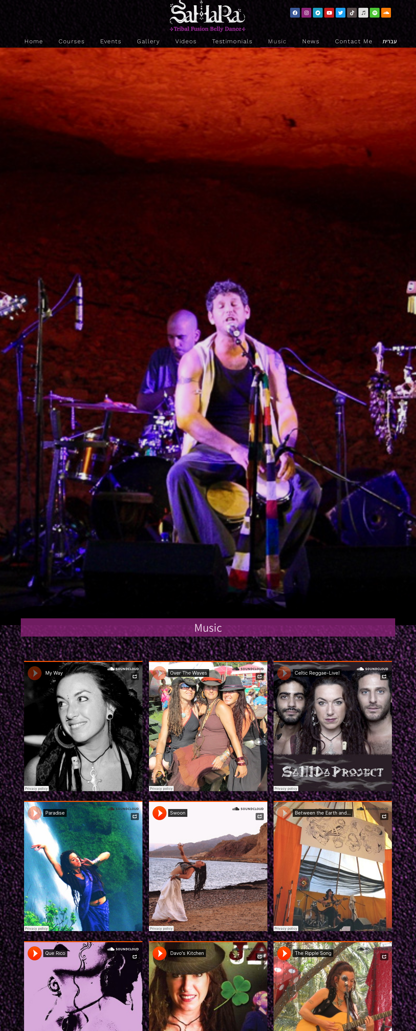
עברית (389, 41)
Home (33, 41)
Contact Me (353, 41)
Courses (72, 41)
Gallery (148, 41)
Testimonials (232, 41)
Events (111, 41)
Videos (186, 41)
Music (277, 41)
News (310, 41)
